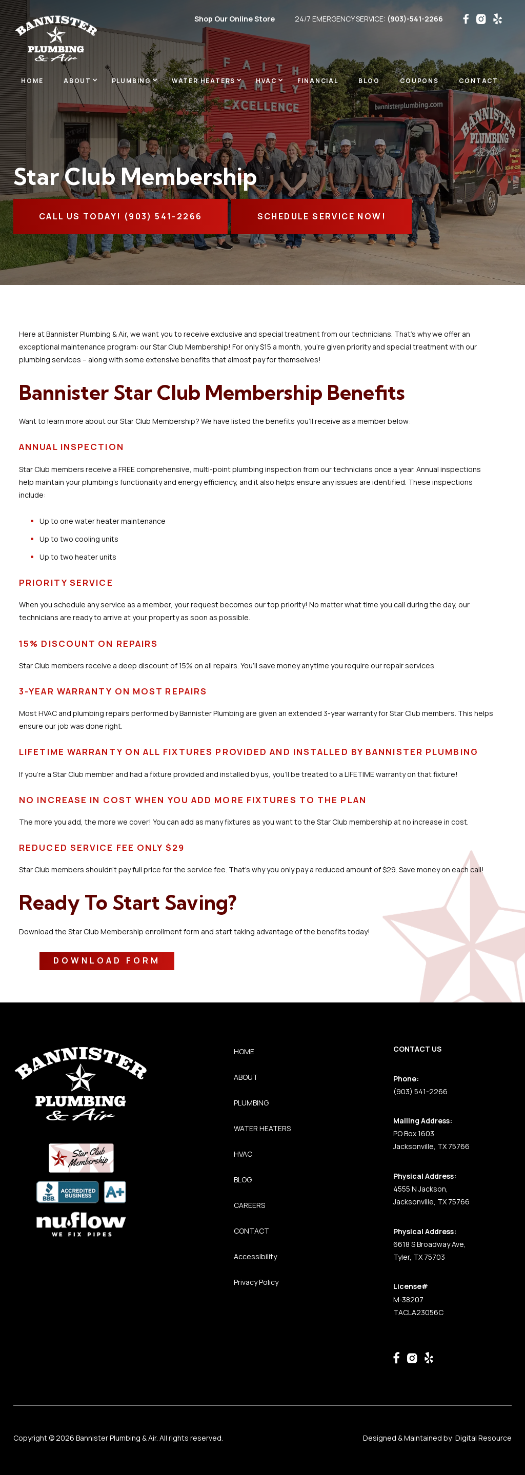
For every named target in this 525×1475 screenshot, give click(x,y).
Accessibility (255, 1256)
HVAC (243, 1154)
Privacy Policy (256, 1282)
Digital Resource (483, 1438)
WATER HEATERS (262, 1128)
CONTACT (251, 1231)
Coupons (419, 80)
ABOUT (246, 1077)
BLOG (368, 80)
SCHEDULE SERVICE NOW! (321, 216)
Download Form (106, 960)
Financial (317, 80)
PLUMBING (251, 1103)
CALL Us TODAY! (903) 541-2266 (121, 216)
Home (32, 80)
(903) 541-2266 (420, 1091)
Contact (478, 80)
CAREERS (249, 1205)
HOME (244, 1051)
